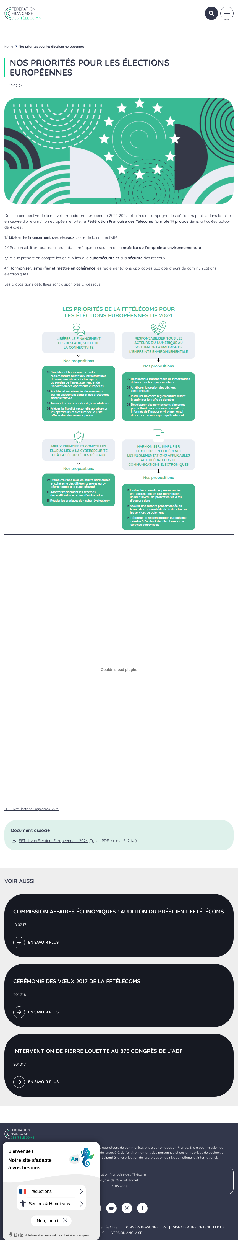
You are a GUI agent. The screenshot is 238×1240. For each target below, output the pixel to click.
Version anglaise (126, 1232)
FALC (100, 1232)
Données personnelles (145, 1227)
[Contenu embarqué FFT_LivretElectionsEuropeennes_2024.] (119, 669)
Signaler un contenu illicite (199, 1227)
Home (8, 46)
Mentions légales (101, 1227)
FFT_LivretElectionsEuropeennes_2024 (31, 809)
